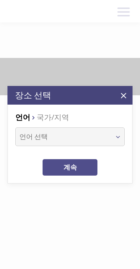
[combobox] (63, 137)
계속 (70, 167)
